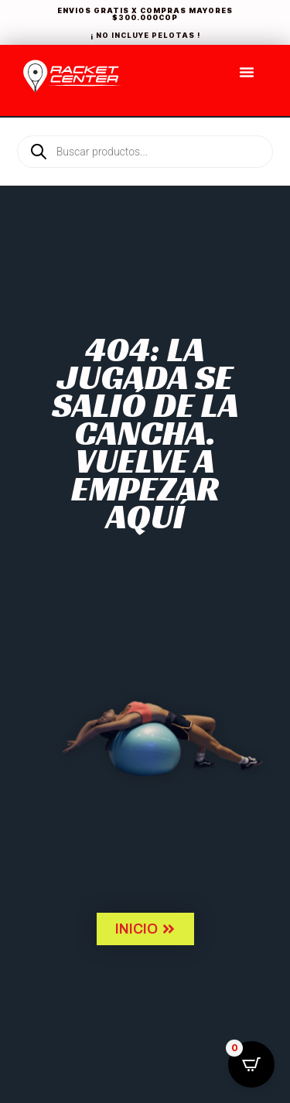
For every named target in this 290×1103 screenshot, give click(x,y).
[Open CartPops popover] (251, 1064)
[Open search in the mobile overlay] (145, 125)
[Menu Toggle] (246, 72)
